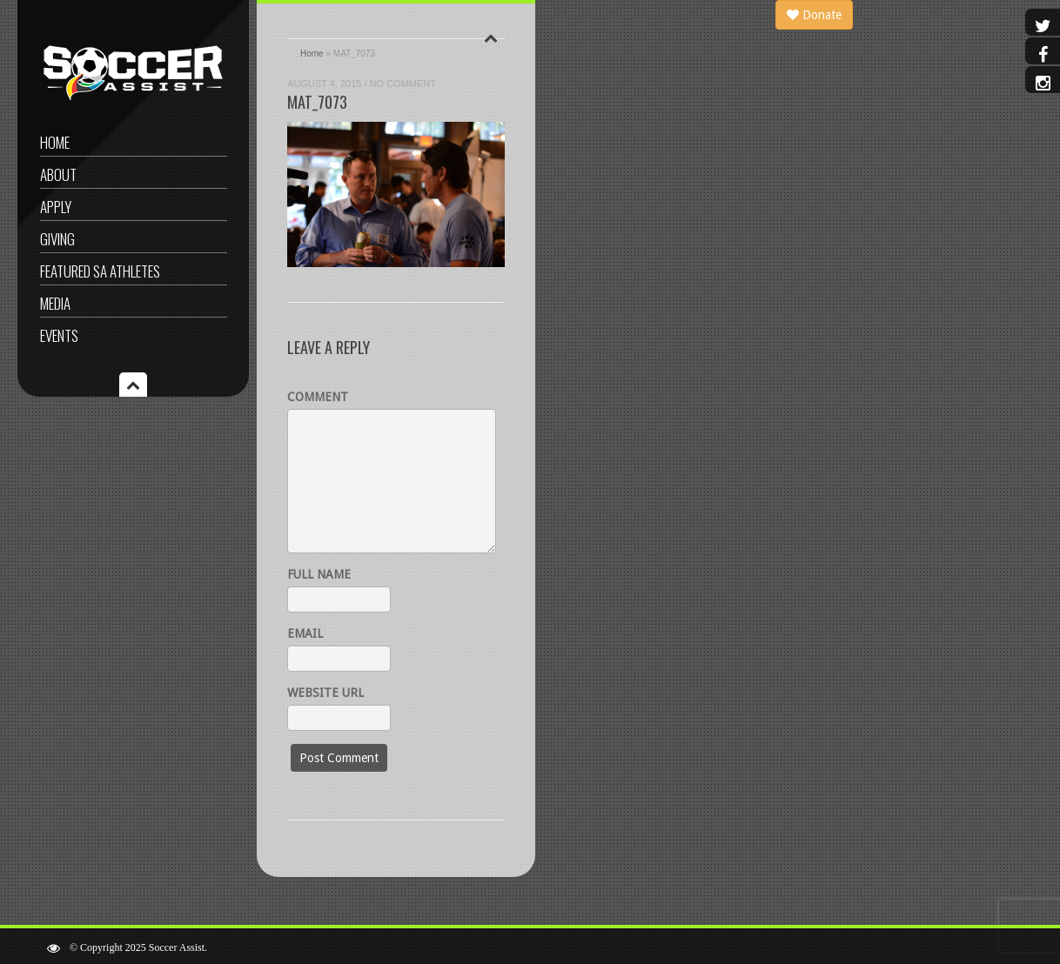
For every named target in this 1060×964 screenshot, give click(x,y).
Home (55, 142)
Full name (319, 574)
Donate (814, 15)
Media (55, 303)
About (58, 174)
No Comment (403, 83)
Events (59, 335)
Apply (55, 207)
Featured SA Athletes (100, 271)
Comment (317, 397)
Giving (57, 239)
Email (305, 633)
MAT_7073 (317, 101)
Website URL (325, 693)
